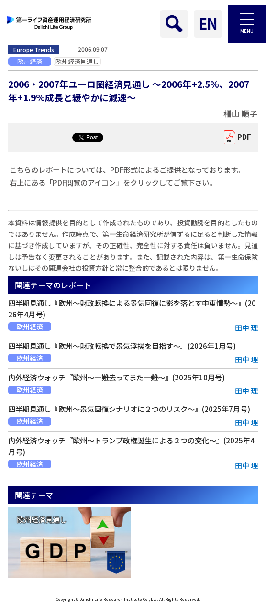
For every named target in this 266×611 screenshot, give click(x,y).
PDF (244, 137)
